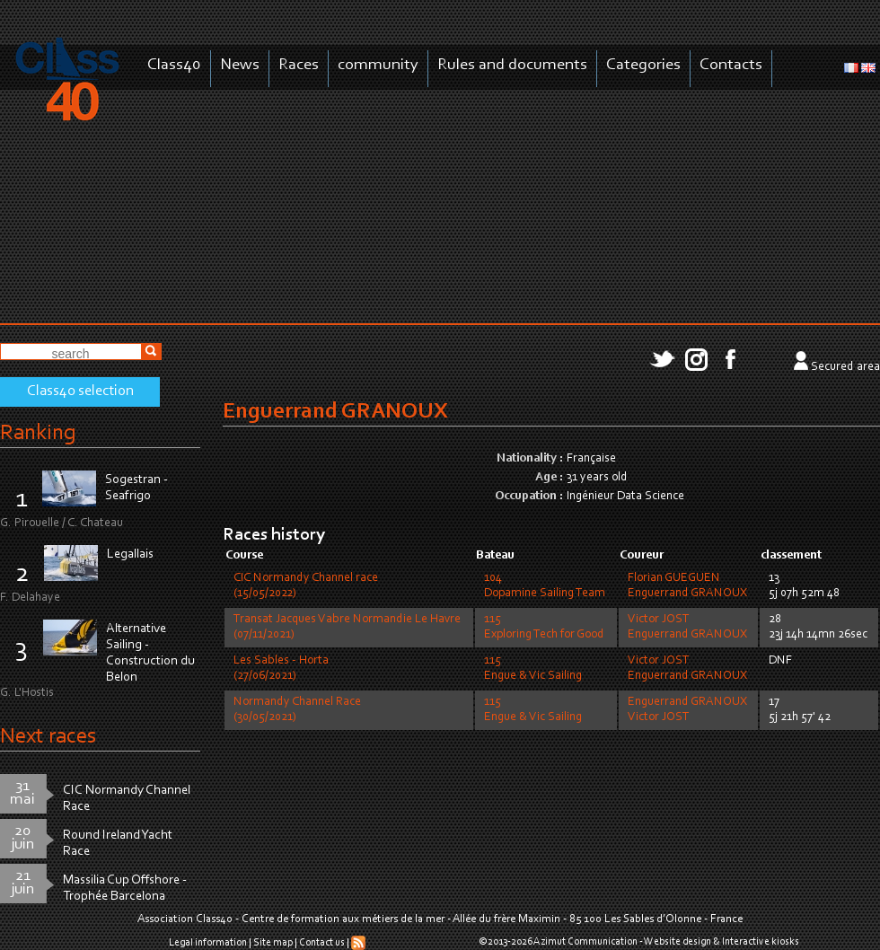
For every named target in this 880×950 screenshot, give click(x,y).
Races (298, 65)
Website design (677, 942)
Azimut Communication (585, 942)
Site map (273, 942)
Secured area (845, 367)
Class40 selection (80, 391)
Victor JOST (659, 619)
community (378, 65)
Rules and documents (512, 65)
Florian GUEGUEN (674, 578)
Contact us (322, 942)
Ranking (37, 433)
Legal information (208, 942)
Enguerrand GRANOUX (687, 593)
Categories (643, 65)
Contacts (731, 65)
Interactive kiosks (760, 942)
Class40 (174, 65)
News (240, 65)
